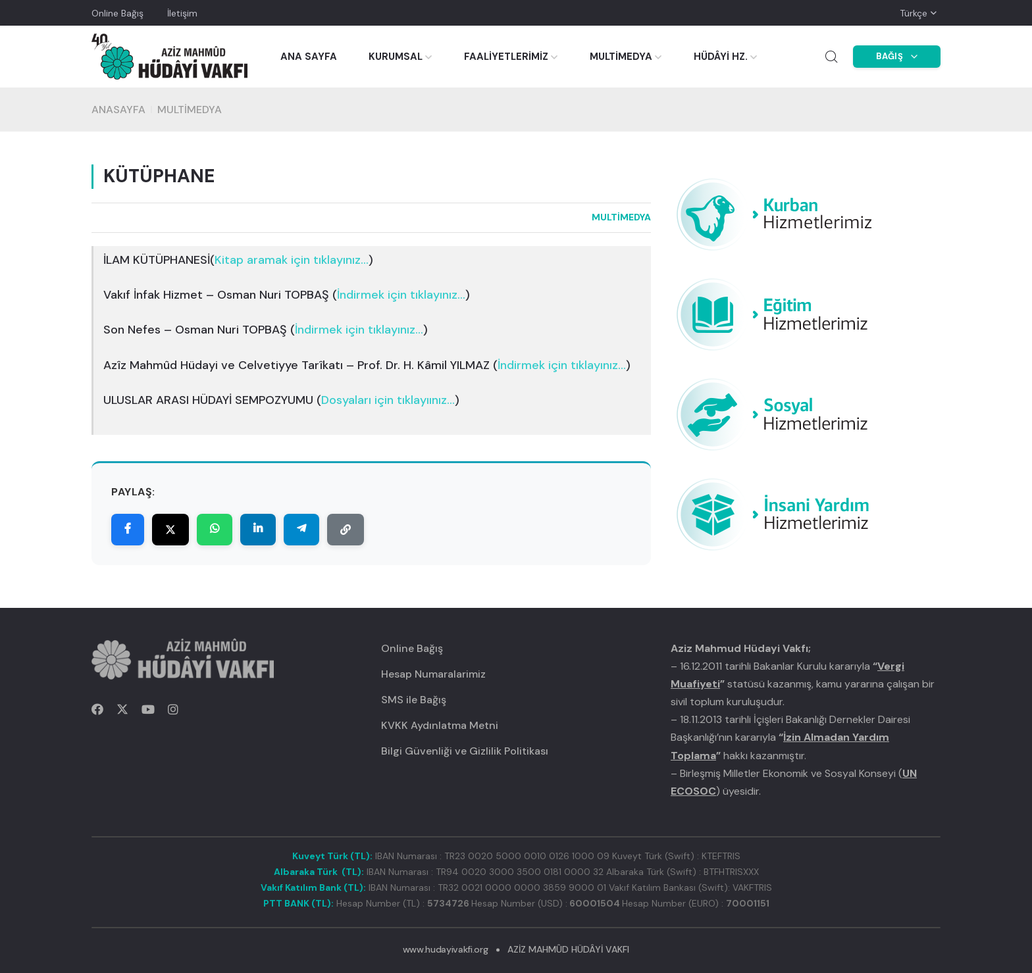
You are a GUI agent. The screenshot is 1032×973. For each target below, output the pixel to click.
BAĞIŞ (897, 56)
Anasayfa (118, 109)
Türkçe (913, 13)
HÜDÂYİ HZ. (721, 56)
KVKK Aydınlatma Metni (439, 725)
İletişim (182, 13)
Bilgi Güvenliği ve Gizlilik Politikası (464, 751)
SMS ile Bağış (413, 700)
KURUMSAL (396, 56)
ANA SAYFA (308, 56)
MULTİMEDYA (621, 56)
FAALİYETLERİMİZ (506, 56)
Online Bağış (117, 13)
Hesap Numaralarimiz (433, 674)
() (291, 260)
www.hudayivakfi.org (445, 949)
